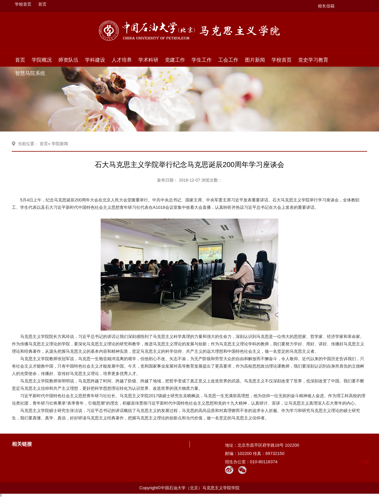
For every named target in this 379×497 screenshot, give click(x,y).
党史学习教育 (313, 59)
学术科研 (148, 59)
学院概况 (42, 59)
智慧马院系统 (30, 73)
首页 (42, 4)
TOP (365, 459)
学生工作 (202, 59)
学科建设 (95, 59)
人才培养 (122, 59)
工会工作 (228, 59)
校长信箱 (326, 6)
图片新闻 (255, 59)
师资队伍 (68, 59)
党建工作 (175, 59)
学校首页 (23, 4)
